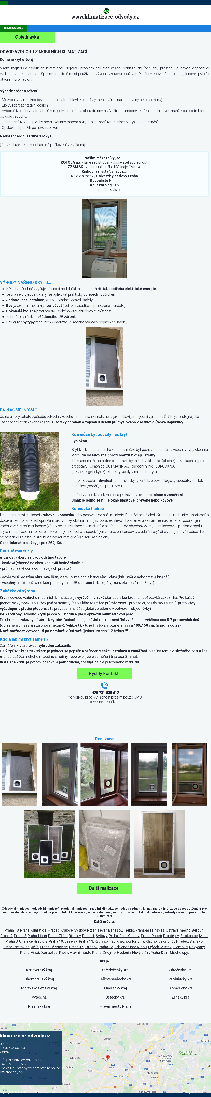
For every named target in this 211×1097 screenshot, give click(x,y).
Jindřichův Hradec (173, 941)
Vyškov (80, 930)
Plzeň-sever (97, 930)
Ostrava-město (178, 930)
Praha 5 (20, 936)
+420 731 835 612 (13, 1064)
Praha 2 (6, 936)
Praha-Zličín (57, 936)
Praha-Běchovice (54, 947)
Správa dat (86, 1092)
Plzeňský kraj (39, 1006)
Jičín (35, 947)
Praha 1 (88, 936)
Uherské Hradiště (33, 941)
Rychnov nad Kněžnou (113, 941)
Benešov (115, 930)
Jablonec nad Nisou (130, 947)
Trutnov (91, 947)
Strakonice (189, 936)
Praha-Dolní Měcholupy (169, 952)
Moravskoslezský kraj (39, 988)
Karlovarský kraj (39, 970)
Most (203, 936)
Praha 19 (56, 941)
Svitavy (101, 936)
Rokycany (197, 947)
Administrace (59, 1092)
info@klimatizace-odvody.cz (20, 1060)
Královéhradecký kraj (116, 979)
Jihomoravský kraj (39, 979)
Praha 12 (106, 947)
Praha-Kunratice (33, 930)
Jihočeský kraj (181, 970)
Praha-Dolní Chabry (124, 936)
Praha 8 (12, 941)
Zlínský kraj (181, 997)
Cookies (73, 1092)
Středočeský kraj (115, 970)
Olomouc (180, 947)
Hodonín (124, 952)
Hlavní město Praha (85, 952)
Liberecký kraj (115, 988)
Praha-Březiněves (149, 930)
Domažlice (49, 952)
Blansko (196, 941)
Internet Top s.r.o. (201, 1092)
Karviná (138, 941)
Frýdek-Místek (159, 947)
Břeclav (75, 936)
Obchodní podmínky (106, 1092)
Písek (63, 952)
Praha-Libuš (37, 936)
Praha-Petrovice (16, 947)
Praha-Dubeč (151, 936)
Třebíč (129, 930)
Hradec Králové (60, 930)
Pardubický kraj (181, 979)
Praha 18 (12, 930)
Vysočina (39, 997)
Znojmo (109, 952)
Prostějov (171, 936)
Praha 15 (76, 947)
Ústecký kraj (116, 997)
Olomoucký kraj (181, 988)
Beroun (198, 930)
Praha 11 (86, 941)
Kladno (151, 941)
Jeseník (70, 941)
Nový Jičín (140, 952)
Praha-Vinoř (29, 952)
